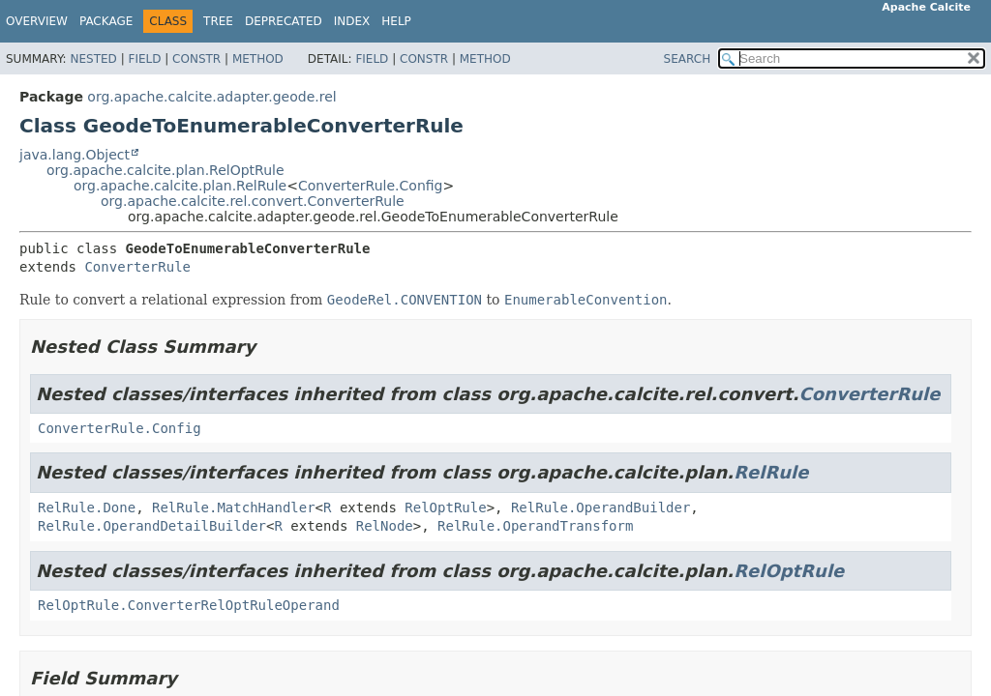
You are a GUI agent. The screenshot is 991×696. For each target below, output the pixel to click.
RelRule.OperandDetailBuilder (152, 526)
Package (106, 21)
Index (352, 21)
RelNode (384, 526)
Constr (196, 59)
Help (396, 21)
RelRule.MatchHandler (233, 507)
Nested (93, 59)
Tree (218, 21)
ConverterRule (137, 267)
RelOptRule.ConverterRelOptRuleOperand (189, 605)
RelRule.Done (86, 507)
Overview (37, 21)
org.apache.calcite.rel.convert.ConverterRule (253, 201)
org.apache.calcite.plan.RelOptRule (165, 170)
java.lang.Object (74, 154)
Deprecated (283, 21)
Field (144, 59)
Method (258, 59)
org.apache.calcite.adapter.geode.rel (211, 96)
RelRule (771, 472)
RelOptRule (445, 507)
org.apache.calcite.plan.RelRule (180, 185)
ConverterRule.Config (370, 185)
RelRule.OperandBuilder (600, 507)
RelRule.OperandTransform (535, 526)
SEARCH (687, 59)
